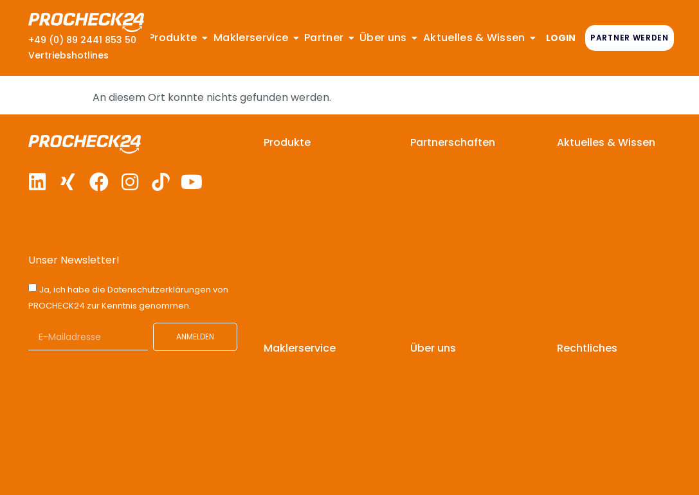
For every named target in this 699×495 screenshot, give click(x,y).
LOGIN (561, 38)
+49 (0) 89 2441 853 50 (82, 39)
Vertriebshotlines (68, 55)
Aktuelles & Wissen (606, 142)
